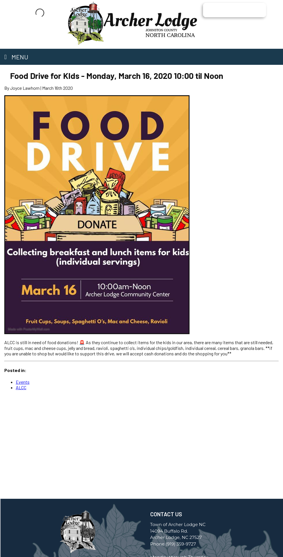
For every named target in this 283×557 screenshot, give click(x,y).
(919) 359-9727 (181, 544)
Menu (16, 57)
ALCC (21, 387)
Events (23, 382)
